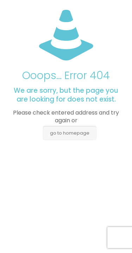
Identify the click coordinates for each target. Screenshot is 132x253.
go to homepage (69, 133)
